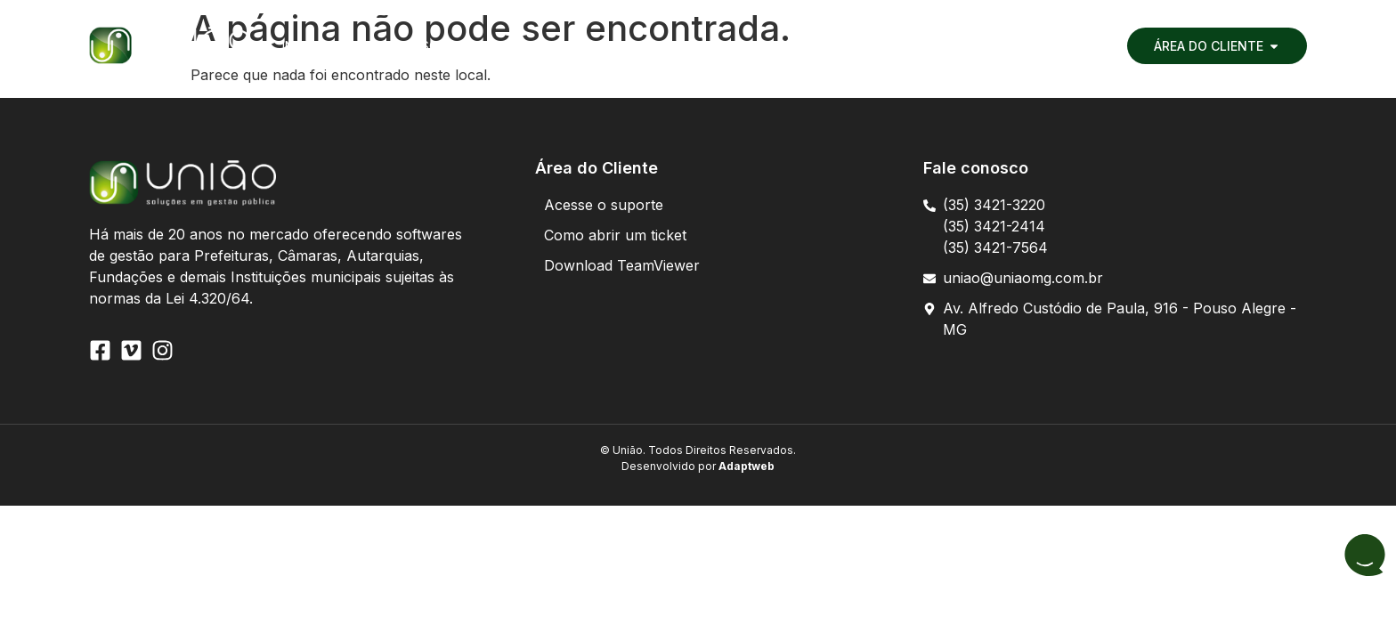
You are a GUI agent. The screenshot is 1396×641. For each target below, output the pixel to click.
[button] (386, 46)
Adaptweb (745, 466)
